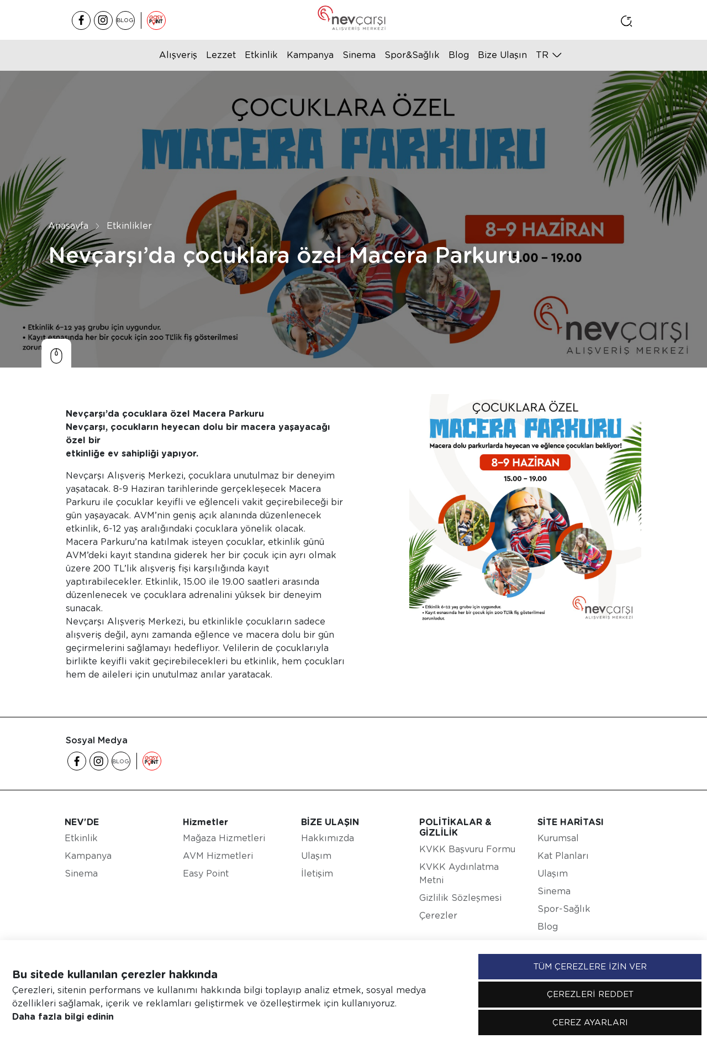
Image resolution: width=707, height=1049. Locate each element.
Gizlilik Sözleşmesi (460, 898)
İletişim (317, 873)
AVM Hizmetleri (218, 856)
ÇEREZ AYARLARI (590, 1022)
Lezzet (221, 55)
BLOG (125, 20)
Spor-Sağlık (563, 909)
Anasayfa (68, 226)
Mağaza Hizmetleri (224, 838)
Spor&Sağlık (412, 55)
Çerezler (438, 915)
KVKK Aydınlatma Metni (459, 873)
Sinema (359, 55)
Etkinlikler (129, 226)
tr (542, 55)
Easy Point (206, 873)
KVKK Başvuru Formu (467, 849)
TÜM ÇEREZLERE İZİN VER (590, 967)
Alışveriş (178, 55)
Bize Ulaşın (502, 55)
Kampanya (310, 55)
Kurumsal (558, 838)
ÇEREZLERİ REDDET (590, 994)
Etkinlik (261, 55)
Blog (459, 55)
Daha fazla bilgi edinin (63, 1016)
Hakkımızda (327, 838)
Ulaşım (316, 856)
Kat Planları (563, 856)
